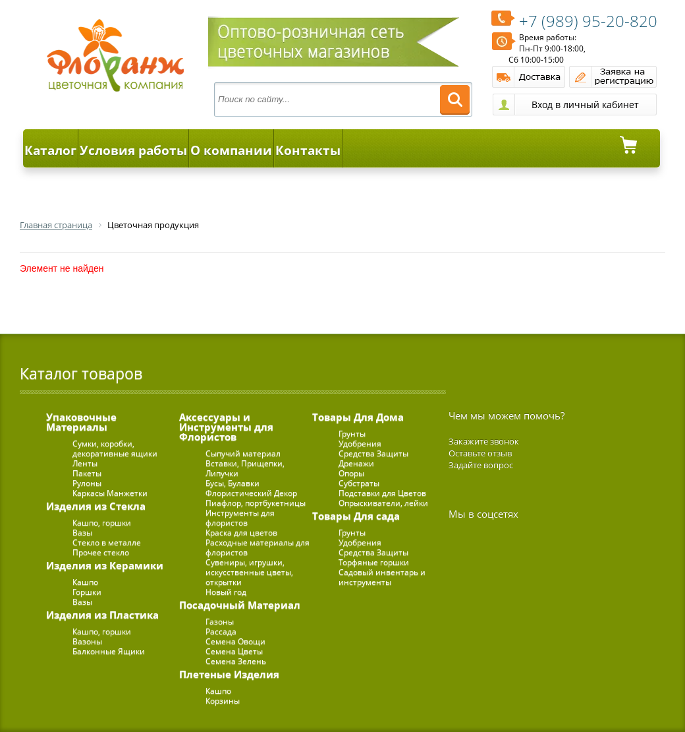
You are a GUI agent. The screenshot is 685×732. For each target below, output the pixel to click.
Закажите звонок (484, 441)
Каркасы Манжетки (110, 493)
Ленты (84, 463)
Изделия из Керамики (104, 565)
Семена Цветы (234, 651)
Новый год (226, 592)
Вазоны (87, 641)
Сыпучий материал (243, 453)
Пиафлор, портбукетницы (256, 503)
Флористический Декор (251, 493)
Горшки (86, 592)
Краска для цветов (241, 532)
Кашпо (85, 582)
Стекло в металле (106, 542)
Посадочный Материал (239, 604)
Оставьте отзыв (480, 453)
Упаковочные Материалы (81, 421)
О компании (231, 150)
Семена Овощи (235, 641)
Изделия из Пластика (102, 614)
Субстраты (359, 483)
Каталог (50, 150)
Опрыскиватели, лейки (383, 503)
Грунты (352, 434)
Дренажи (356, 463)
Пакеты (86, 473)
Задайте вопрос (481, 465)
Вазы (82, 532)
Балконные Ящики (108, 651)
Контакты (308, 150)
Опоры (351, 473)
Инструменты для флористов (240, 518)
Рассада (221, 631)
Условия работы (133, 150)
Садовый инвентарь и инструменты (382, 577)
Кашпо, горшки (101, 523)
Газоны (220, 621)
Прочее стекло (100, 552)
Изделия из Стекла (96, 505)
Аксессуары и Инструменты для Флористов (226, 426)
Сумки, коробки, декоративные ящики (114, 448)
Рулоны (86, 483)
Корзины (223, 701)
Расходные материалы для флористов (258, 547)
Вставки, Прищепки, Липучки (245, 468)
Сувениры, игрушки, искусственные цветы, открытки (249, 572)
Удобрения (360, 443)
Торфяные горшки (374, 562)
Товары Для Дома (358, 416)
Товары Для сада (356, 515)
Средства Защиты (373, 453)
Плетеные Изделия (229, 674)
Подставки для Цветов (382, 493)
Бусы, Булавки (233, 483)
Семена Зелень (236, 661)
